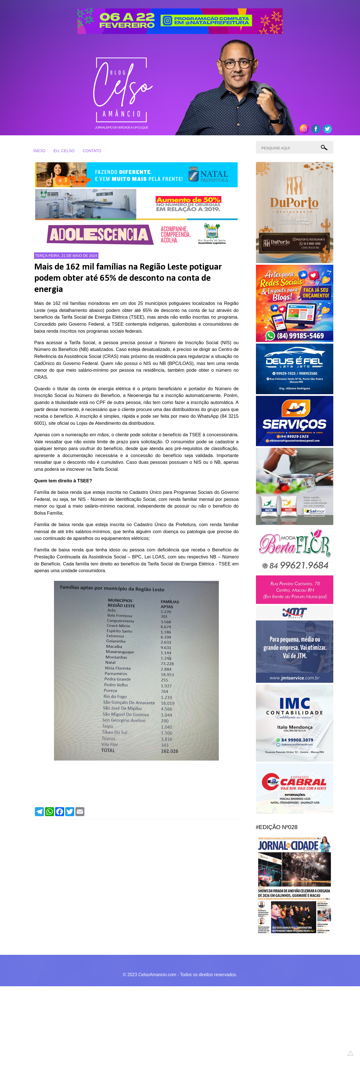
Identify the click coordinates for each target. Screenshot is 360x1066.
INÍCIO (39, 151)
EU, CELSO (64, 151)
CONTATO (92, 151)
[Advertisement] (169, 1025)
